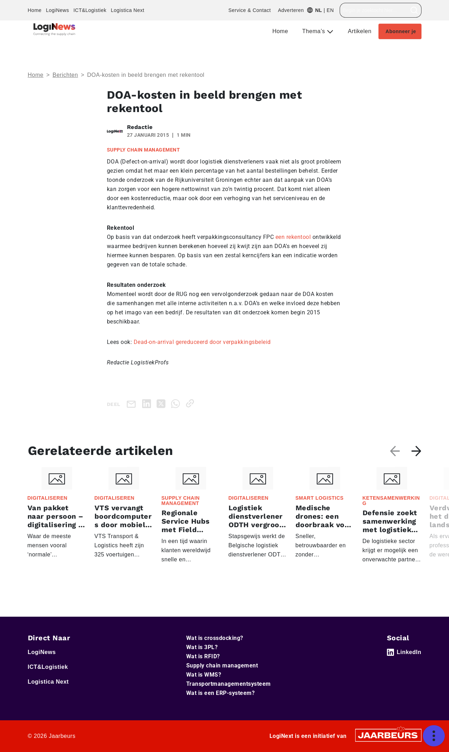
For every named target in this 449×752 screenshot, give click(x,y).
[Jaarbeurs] (388, 735)
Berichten (65, 75)
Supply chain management (222, 665)
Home (35, 10)
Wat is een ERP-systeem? (220, 693)
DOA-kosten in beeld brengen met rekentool (146, 75)
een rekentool (293, 237)
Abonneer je (401, 31)
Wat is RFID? (203, 656)
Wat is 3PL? (202, 647)
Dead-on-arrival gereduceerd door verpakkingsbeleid (203, 342)
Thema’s (314, 31)
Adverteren (291, 10)
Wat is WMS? (204, 674)
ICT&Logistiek (90, 10)
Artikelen (359, 31)
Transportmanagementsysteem (228, 683)
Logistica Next (127, 10)
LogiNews (57, 10)
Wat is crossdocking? (214, 638)
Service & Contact (249, 10)
